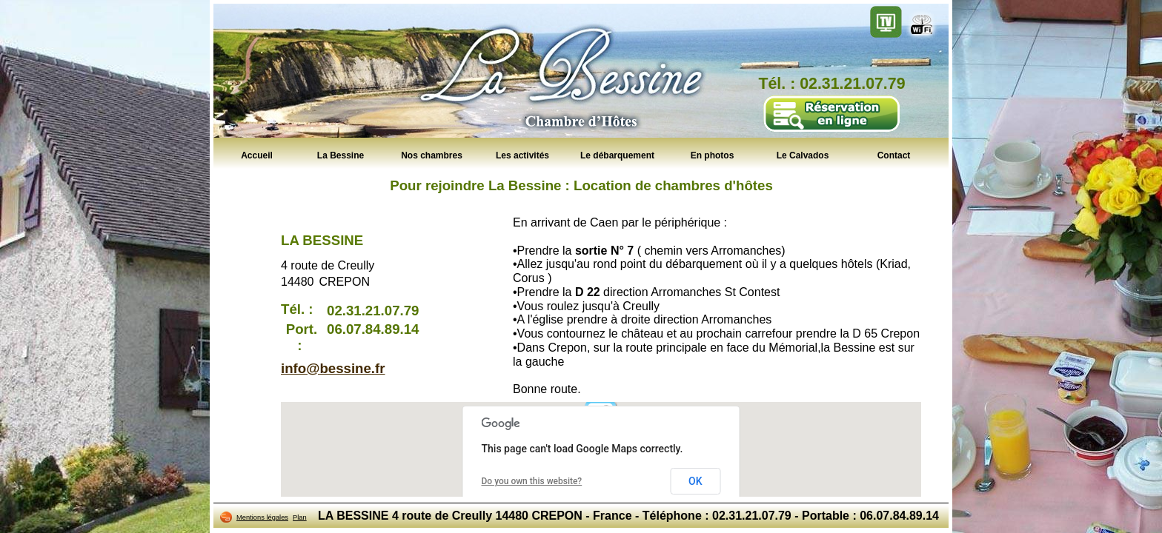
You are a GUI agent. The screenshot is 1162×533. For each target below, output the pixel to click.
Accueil (257, 155)
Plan (300, 517)
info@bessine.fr (333, 368)
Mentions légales (262, 517)
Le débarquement (617, 155)
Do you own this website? (532, 481)
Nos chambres (431, 155)
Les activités (522, 155)
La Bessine (340, 155)
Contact (894, 155)
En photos (712, 155)
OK (695, 481)
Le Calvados (803, 155)
